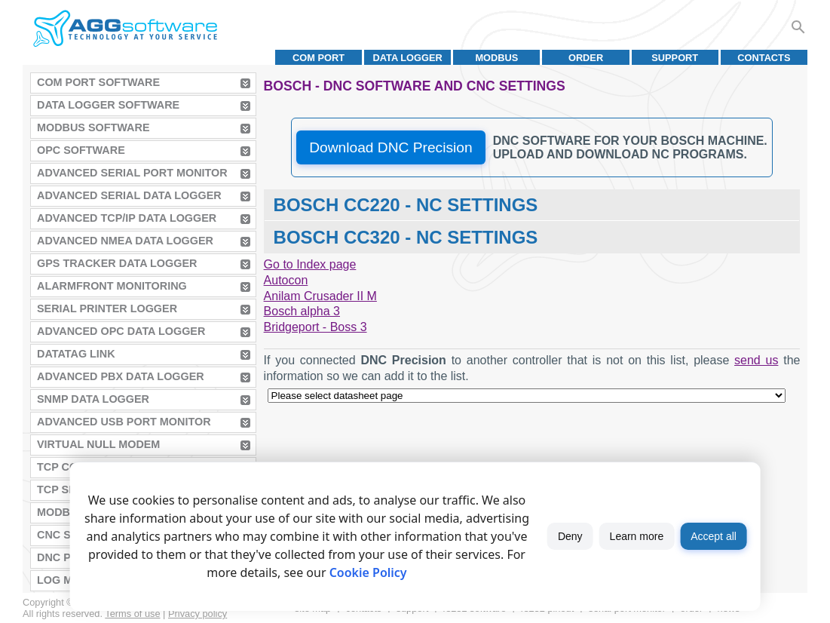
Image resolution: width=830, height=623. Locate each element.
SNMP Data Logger (93, 399)
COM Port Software (98, 82)
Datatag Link (76, 354)
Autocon (286, 280)
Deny (570, 536)
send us (756, 360)
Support (674, 57)
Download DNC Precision (390, 147)
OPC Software (81, 150)
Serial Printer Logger (107, 308)
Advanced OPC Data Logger (121, 331)
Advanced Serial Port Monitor (132, 173)
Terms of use (132, 613)
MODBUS (496, 57)
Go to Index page (310, 264)
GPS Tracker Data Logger (117, 263)
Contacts (763, 57)
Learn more (637, 536)
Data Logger (408, 57)
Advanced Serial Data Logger (129, 195)
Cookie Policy (368, 572)
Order (585, 57)
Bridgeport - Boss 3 (315, 327)
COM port (318, 57)
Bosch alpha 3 (302, 311)
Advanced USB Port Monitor (124, 422)
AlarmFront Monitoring (112, 286)
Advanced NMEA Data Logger (125, 241)
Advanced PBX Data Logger (120, 376)
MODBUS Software (93, 127)
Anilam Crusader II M (320, 296)
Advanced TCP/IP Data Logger (126, 218)
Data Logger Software (108, 105)
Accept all (714, 536)
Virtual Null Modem (98, 444)
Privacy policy (197, 613)
